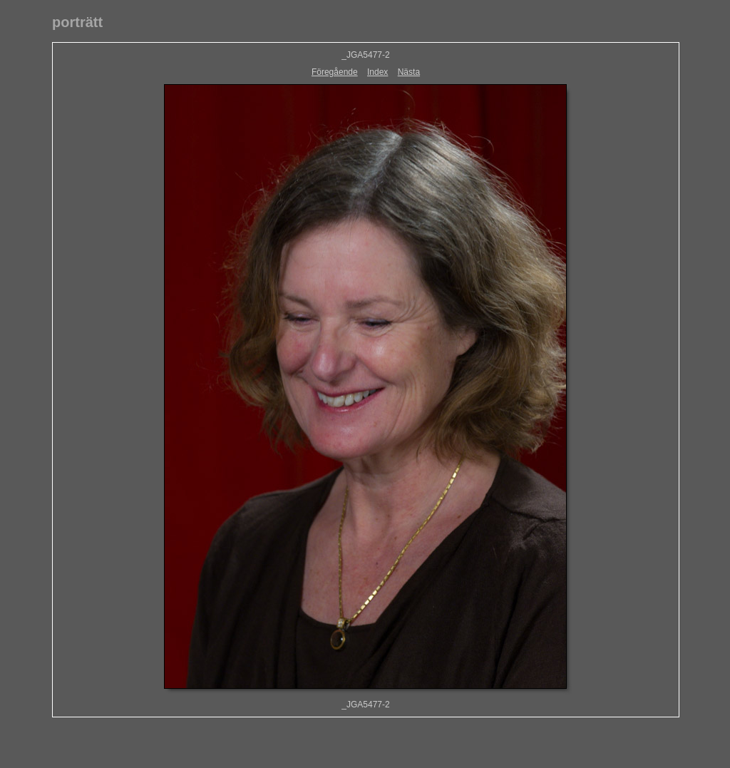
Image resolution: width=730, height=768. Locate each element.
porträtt (77, 22)
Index (377, 72)
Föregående (335, 72)
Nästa (409, 72)
